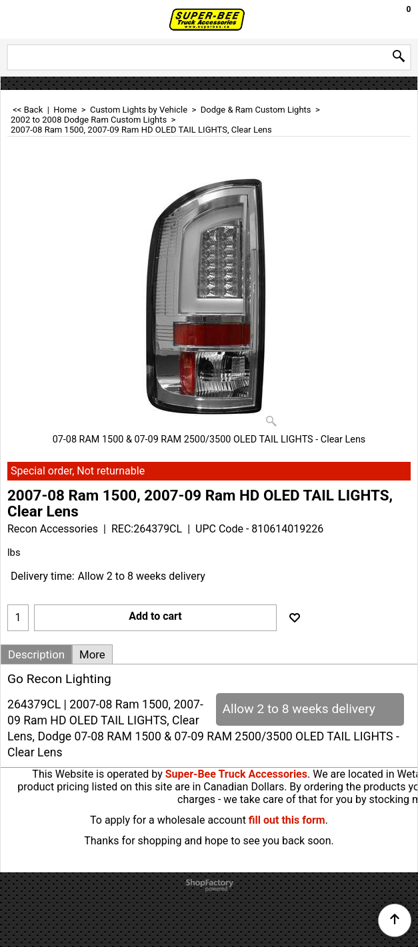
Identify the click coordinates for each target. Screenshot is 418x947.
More (92, 654)
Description (36, 654)
